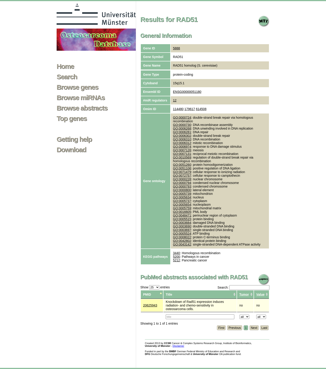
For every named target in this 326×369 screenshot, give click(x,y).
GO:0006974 (182, 146)
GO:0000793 (182, 186)
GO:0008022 (182, 237)
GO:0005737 (182, 201)
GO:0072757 (182, 175)
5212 (176, 260)
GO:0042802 (182, 241)
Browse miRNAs (81, 97)
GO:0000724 (182, 117)
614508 (201, 109)
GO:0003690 (182, 226)
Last (264, 328)
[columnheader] (245, 294)
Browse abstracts (82, 108)
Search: (243, 287)
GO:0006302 (182, 135)
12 (175, 100)
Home (65, 66)
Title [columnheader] (169, 294)
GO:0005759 (182, 208)
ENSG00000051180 (187, 92)
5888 (176, 48)
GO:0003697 (182, 230)
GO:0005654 (182, 204)
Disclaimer (178, 346)
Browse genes (77, 87)
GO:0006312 (182, 143)
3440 (176, 253)
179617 (190, 109)
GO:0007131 (182, 154)
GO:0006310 (182, 139)
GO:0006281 (182, 132)
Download (71, 149)
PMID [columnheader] (147, 294)
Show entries (155, 287)
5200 (176, 256)
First (221, 328)
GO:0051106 (182, 168)
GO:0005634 (182, 197)
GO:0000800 (182, 190)
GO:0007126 (182, 150)
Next (254, 328)
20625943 (150, 305)
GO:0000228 (182, 179)
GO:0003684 (182, 222)
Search (67, 76)
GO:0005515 (182, 219)
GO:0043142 (182, 244)
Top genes (72, 118)
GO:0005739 (182, 193)
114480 (178, 109)
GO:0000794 (182, 183)
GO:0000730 (182, 125)
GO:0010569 (182, 157)
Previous (234, 328)
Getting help (74, 139)
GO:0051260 (182, 164)
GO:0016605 (182, 212)
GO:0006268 (182, 128)
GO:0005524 (182, 233)
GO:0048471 (182, 215)
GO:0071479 (182, 172)
